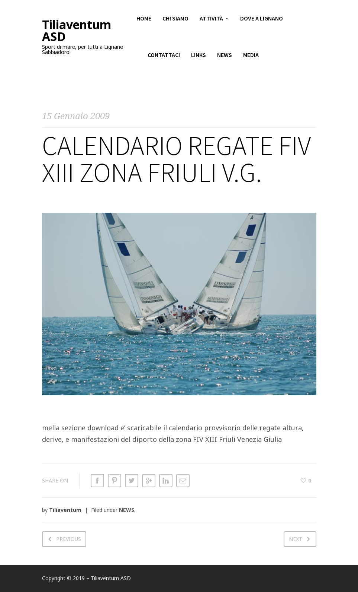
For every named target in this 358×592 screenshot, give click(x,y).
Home (143, 18)
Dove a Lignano (261, 18)
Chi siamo (175, 18)
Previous (68, 538)
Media (251, 56)
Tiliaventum (65, 509)
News (224, 56)
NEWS (126, 509)
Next (295, 538)
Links (198, 56)
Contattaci (164, 56)
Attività (211, 18)
